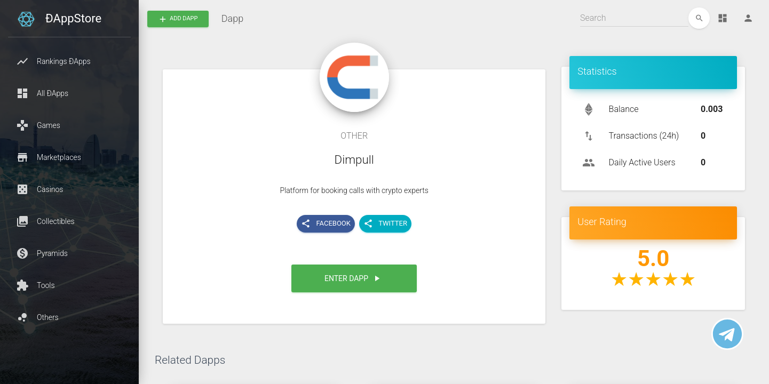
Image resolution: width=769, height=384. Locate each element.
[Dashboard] (722, 18)
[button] (69, 61)
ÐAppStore (73, 18)
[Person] (748, 18)
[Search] (634, 18)
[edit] (699, 18)
